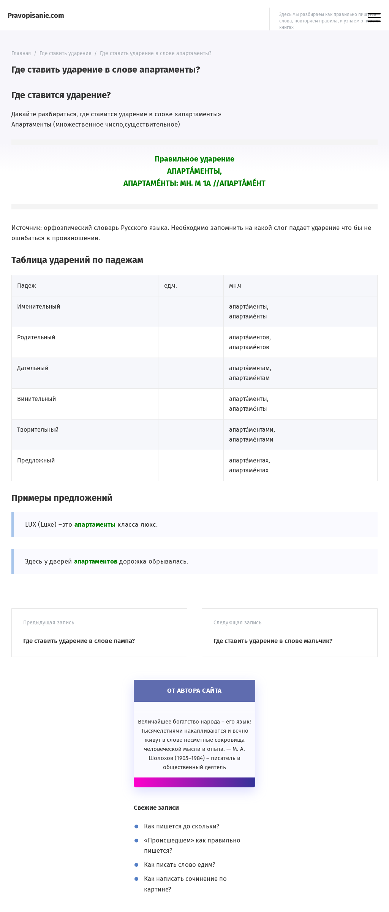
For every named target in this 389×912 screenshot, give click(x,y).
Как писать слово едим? (180, 865)
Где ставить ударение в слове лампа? (79, 641)
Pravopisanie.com (36, 15)
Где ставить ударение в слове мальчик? (272, 641)
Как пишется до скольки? (182, 826)
